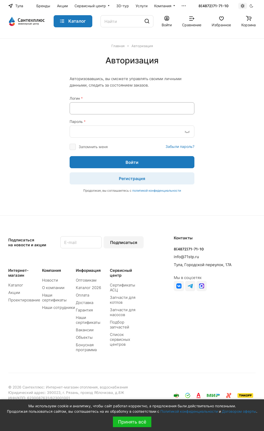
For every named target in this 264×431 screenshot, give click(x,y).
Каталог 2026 (88, 287)
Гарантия (84, 310)
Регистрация (132, 178)
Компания (51, 270)
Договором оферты (239, 411)
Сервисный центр (121, 273)
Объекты (84, 337)
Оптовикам (86, 280)
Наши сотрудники (58, 307)
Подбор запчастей (119, 324)
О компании (53, 287)
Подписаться (123, 242)
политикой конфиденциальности (156, 190)
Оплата (82, 295)
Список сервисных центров (120, 339)
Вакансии (85, 329)
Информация (88, 270)
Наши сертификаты (54, 297)
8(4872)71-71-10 (213, 6)
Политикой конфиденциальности (189, 411)
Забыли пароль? (180, 146)
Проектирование (24, 300)
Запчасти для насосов (122, 312)
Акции (14, 292)
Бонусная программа (86, 347)
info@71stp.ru (186, 256)
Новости (50, 280)
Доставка (84, 302)
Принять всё (132, 422)
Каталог (15, 285)
